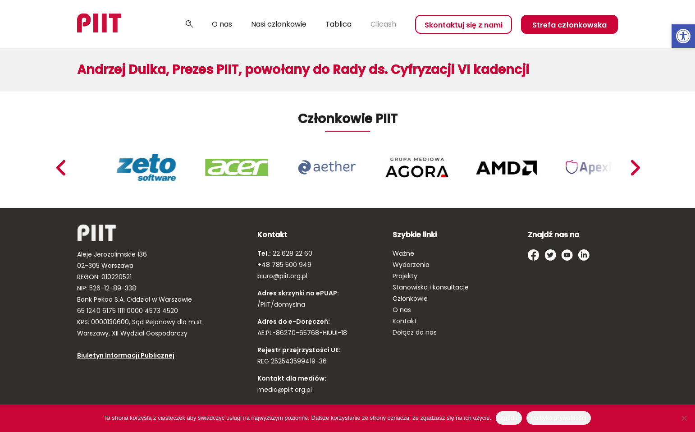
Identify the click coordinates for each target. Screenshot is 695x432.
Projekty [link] (405, 275)
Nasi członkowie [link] (278, 24)
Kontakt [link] (405, 321)
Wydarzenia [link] (411, 264)
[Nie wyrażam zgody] (683, 418)
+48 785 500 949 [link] (284, 264)
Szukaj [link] (189, 24)
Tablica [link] (338, 24)
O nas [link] (222, 24)
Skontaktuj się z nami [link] (464, 25)
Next (60, 167)
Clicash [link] (383, 24)
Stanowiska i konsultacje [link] (431, 287)
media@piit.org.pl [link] (284, 389)
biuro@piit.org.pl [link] (282, 275)
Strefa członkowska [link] (569, 25)
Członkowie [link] (410, 298)
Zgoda (508, 417)
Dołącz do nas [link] (415, 332)
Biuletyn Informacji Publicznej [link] (125, 355)
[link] (683, 36)
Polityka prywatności (558, 417)
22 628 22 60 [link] (291, 253)
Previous (635, 167)
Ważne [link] (403, 253)
